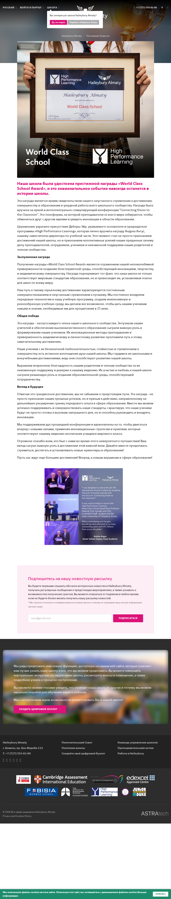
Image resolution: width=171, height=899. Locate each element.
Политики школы (73, 748)
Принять (161, 894)
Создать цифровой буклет (40, 709)
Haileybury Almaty (72, 35)
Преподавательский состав (136, 748)
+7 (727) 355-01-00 (18, 753)
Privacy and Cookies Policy (17, 816)
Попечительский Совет (77, 742)
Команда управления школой (138, 742)
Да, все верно (58, 22)
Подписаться (128, 618)
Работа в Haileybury (131, 753)
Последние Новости (98, 35)
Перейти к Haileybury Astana (83, 22)
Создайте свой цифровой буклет (83, 753)
